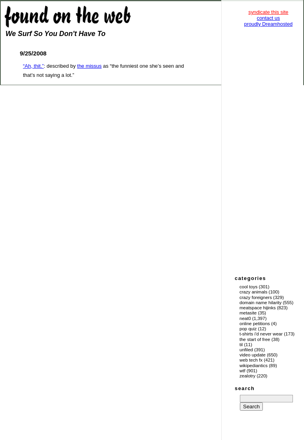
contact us (268, 18)
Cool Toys (248, 286)
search (245, 388)
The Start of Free (254, 339)
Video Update (252, 354)
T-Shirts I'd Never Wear (261, 333)
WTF (242, 370)
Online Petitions (254, 323)
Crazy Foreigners (255, 297)
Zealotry (247, 375)
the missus (89, 66)
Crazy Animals (253, 292)
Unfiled (246, 349)
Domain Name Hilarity (260, 302)
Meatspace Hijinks (257, 307)
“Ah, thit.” (33, 66)
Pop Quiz (248, 328)
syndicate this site (268, 12)
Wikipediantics (253, 365)
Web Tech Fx (250, 360)
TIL (241, 344)
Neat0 (245, 318)
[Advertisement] (268, 150)
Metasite (248, 312)
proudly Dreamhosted (268, 24)
